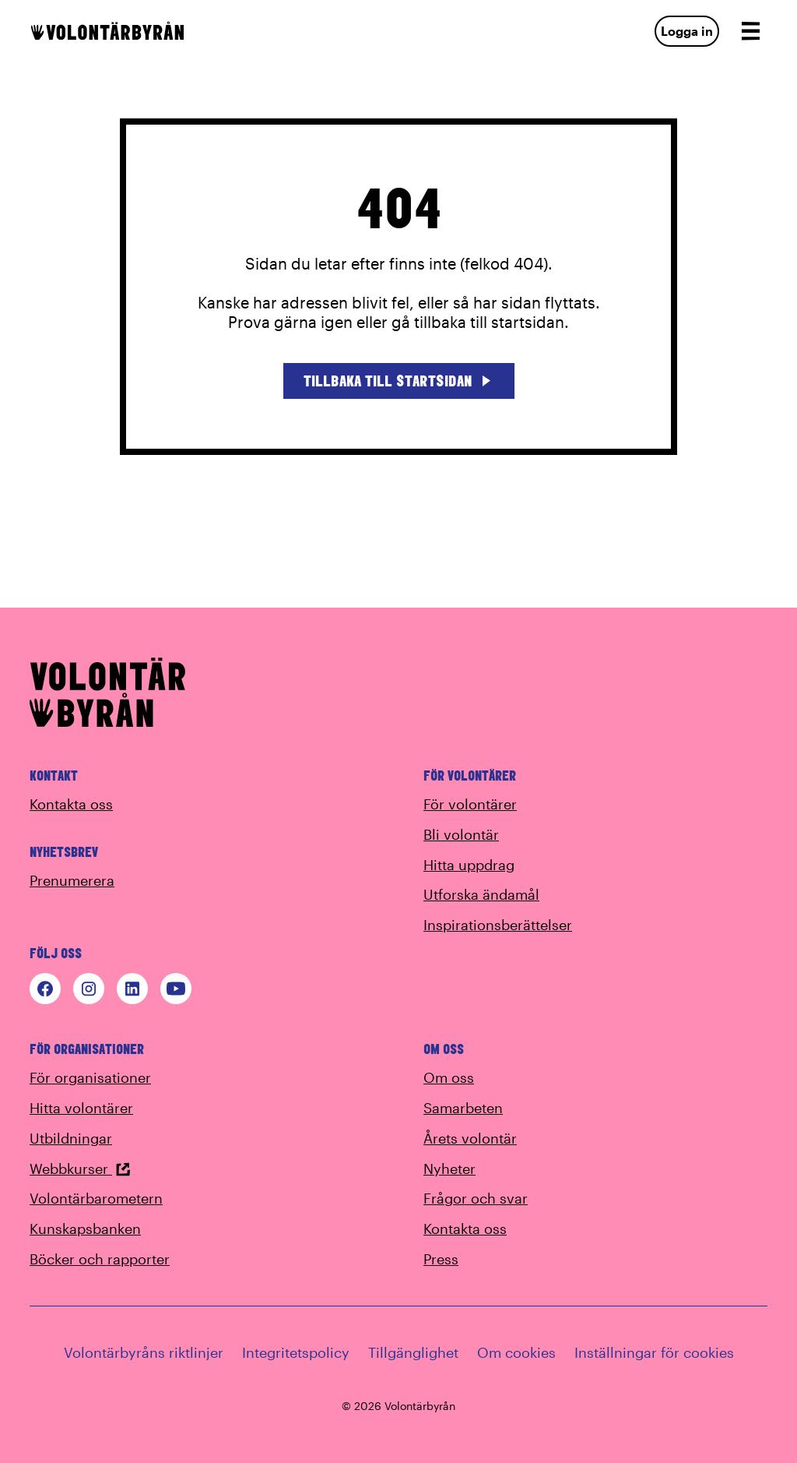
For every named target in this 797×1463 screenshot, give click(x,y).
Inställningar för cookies (654, 1352)
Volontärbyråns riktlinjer (143, 1352)
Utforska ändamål (481, 894)
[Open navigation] (750, 31)
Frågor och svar (475, 1198)
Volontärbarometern (96, 1198)
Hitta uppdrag (468, 864)
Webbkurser (80, 1168)
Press (440, 1258)
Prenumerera (72, 880)
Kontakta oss (71, 804)
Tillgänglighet (413, 1352)
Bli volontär (461, 834)
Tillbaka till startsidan (399, 381)
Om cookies (516, 1352)
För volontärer (470, 804)
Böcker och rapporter (100, 1258)
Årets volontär (470, 1138)
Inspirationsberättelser (497, 924)
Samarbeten (463, 1107)
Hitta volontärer (81, 1107)
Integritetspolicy (295, 1352)
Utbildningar (71, 1138)
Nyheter (449, 1168)
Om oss (448, 1077)
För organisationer (90, 1077)
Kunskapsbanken (85, 1228)
